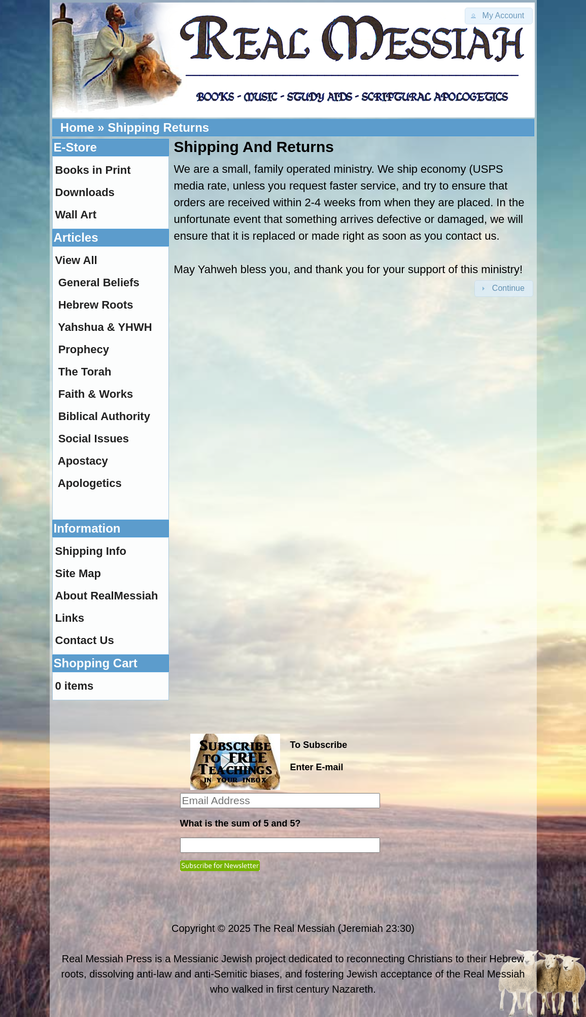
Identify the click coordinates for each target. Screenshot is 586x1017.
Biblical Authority (104, 416)
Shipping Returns (158, 127)
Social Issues (93, 438)
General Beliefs (99, 282)
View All (76, 260)
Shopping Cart (95, 663)
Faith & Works (95, 394)
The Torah (85, 371)
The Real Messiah (294, 928)
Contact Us (84, 640)
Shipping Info (91, 551)
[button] (499, 16)
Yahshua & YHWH (105, 327)
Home (77, 127)
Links (69, 618)
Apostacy (83, 461)
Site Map (78, 573)
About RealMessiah (106, 595)
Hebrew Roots (95, 304)
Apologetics (90, 483)
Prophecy (83, 349)
